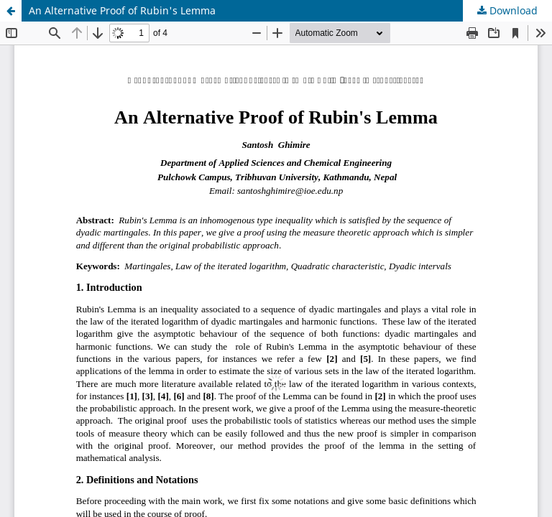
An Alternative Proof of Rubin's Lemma (122, 10)
